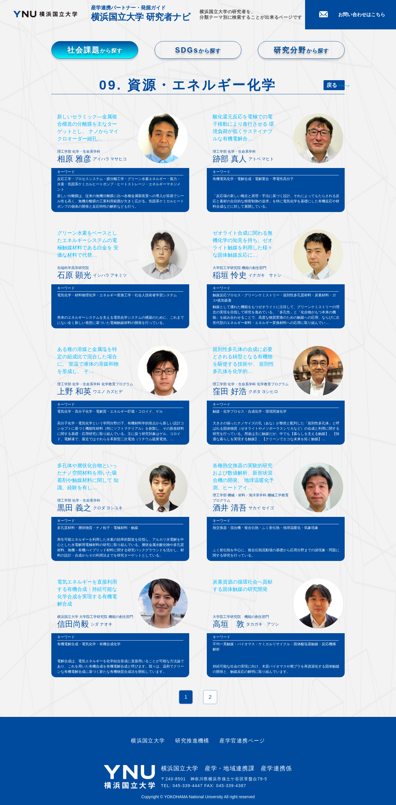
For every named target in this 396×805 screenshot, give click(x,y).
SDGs (198, 50)
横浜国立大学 (148, 741)
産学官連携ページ (242, 741)
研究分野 (301, 50)
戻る (335, 85)
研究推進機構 (192, 741)
